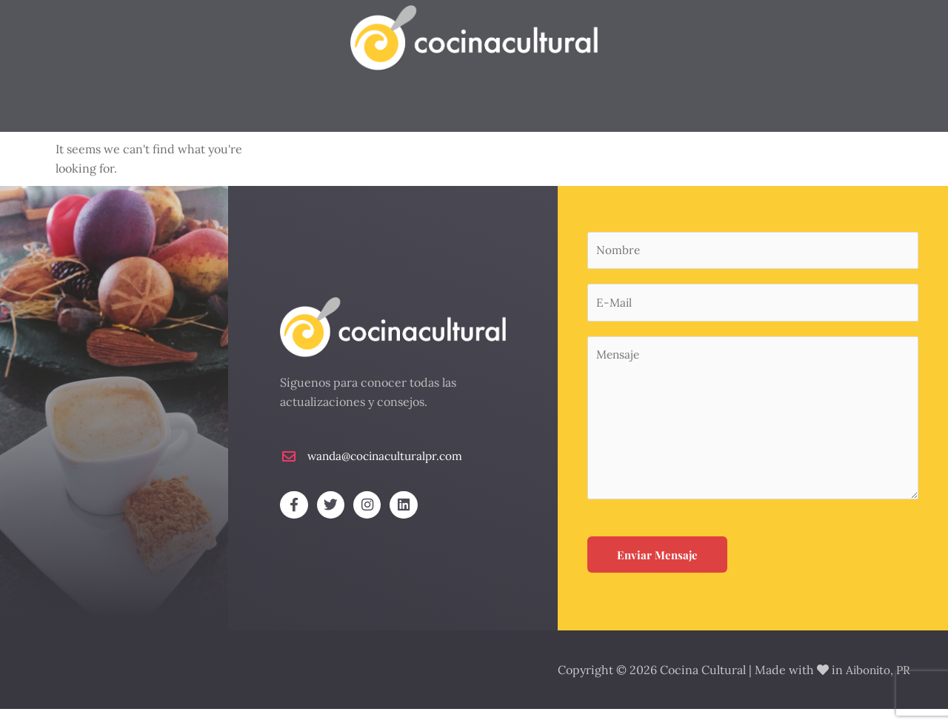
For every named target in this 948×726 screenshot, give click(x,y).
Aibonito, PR (879, 686)
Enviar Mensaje (657, 573)
